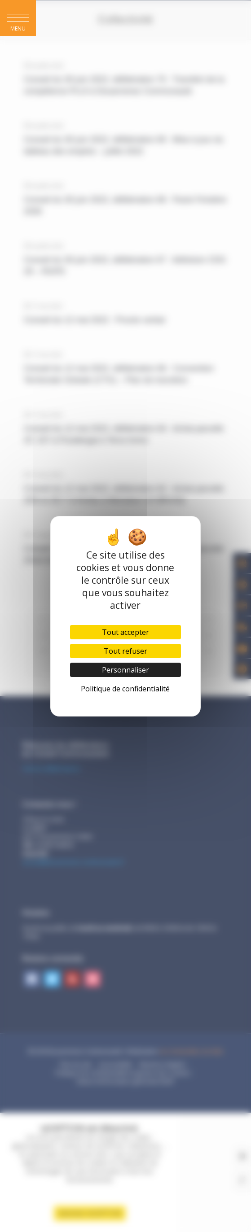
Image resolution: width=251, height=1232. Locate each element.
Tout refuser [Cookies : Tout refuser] (125, 651)
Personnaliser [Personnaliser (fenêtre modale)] (125, 670)
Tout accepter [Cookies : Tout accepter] (125, 632)
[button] (18, 18)
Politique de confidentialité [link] (125, 689)
